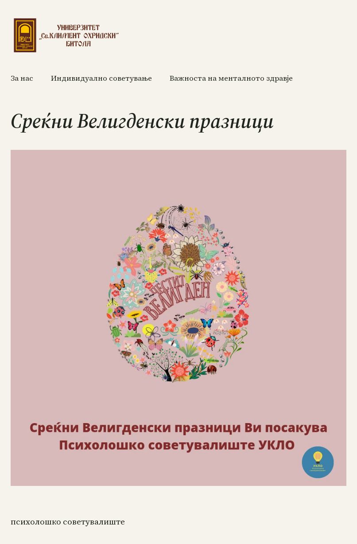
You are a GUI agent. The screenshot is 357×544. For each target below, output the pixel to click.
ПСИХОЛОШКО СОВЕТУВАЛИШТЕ (68, 521)
